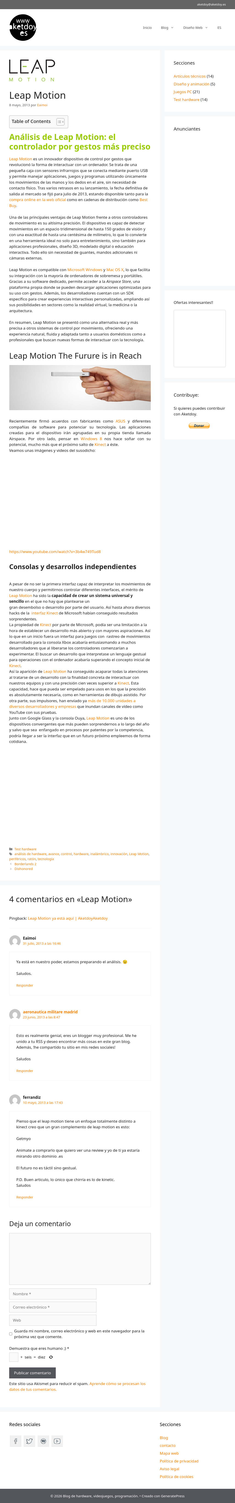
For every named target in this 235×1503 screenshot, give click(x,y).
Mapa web (169, 1453)
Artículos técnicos (190, 76)
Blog (170, 27)
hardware (81, 854)
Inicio (147, 27)
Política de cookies (176, 1476)
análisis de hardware (30, 854)
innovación (118, 854)
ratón (32, 859)
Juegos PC (183, 91)
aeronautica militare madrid (50, 1012)
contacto (168, 1445)
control (66, 854)
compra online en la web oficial (37, 199)
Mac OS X (114, 269)
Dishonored (23, 869)
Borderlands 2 (25, 864)
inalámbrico (99, 854)
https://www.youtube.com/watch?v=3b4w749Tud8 (55, 551)
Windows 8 (91, 438)
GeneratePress (173, 1496)
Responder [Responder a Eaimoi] (24, 985)
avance (53, 854)
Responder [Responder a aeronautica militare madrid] (24, 1071)
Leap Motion (20, 158)
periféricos (17, 859)
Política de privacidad (179, 1461)
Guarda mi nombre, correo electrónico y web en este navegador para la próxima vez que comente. (79, 1333)
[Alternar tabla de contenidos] (58, 122)
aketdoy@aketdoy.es (211, 4)
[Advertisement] (200, 208)
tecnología (46, 859)
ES (219, 27)
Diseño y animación (192, 84)
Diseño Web (198, 27)
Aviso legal (169, 1468)
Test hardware (25, 849)
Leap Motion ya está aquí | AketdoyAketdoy (68, 918)
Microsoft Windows (84, 269)
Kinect (101, 444)
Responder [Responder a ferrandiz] (24, 1197)
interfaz (39, 613)
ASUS (122, 421)
